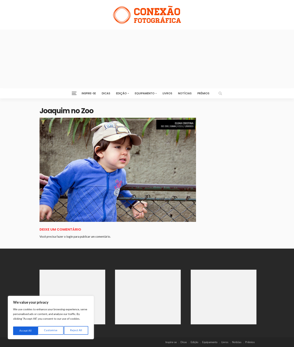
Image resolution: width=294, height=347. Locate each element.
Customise (25, 330)
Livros (167, 93)
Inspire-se (89, 93)
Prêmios (203, 93)
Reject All (51, 330)
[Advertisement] (147, 59)
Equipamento (145, 93)
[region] (51, 318)
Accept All (76, 330)
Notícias (185, 93)
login (69, 236)
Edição (121, 93)
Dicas (106, 93)
